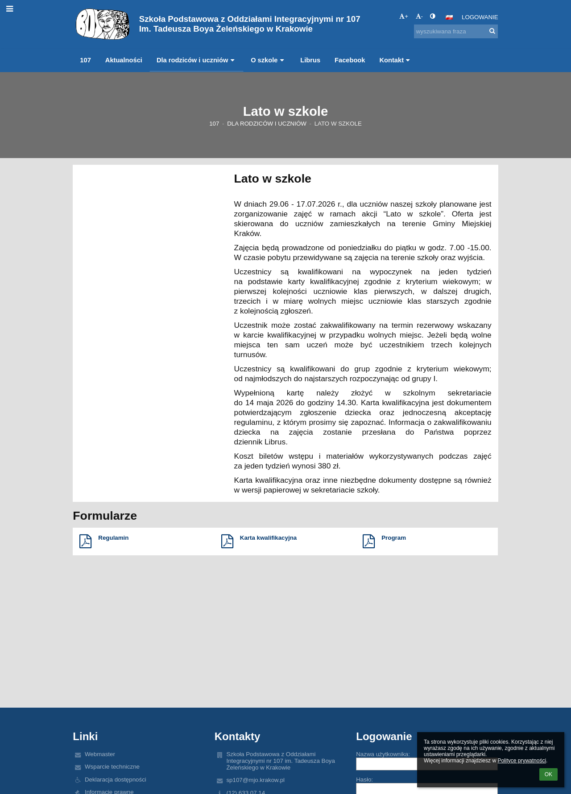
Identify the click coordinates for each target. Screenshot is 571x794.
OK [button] (548, 774)
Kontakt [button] (395, 60)
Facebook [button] (350, 60)
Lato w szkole (338, 123)
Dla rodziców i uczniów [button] (196, 60)
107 (214, 123)
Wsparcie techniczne (112, 766)
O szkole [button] (268, 60)
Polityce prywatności (521, 760)
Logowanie (480, 17)
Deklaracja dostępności (115, 779)
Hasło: (364, 779)
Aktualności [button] (123, 60)
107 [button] (85, 60)
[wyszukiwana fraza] (456, 31)
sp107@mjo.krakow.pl (255, 780)
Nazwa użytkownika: (383, 754)
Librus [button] (310, 60)
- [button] (419, 16)
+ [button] (403, 16)
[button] (449, 17)
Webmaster (100, 754)
